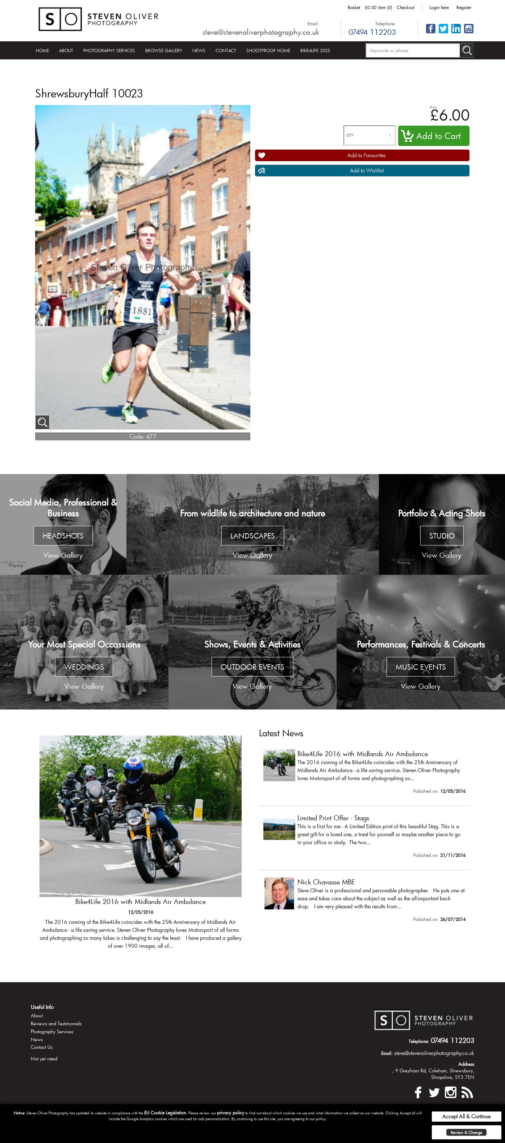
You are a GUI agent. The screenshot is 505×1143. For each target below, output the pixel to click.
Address (466, 1064)
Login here (439, 7)
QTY (350, 135)
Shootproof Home (268, 50)
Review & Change (466, 1132)
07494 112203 (372, 32)
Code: (137, 436)
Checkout (405, 7)
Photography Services (109, 50)
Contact (226, 50)
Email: (313, 23)
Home (42, 50)
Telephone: (385, 23)
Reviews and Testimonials (56, 1023)
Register (463, 7)
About (66, 50)
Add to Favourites (366, 155)
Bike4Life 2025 (315, 50)
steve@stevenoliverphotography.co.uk (261, 32)
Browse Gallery (163, 50)
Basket (354, 7)
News (198, 50)
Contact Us (42, 1047)
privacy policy (230, 1112)
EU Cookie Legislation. (165, 1112)
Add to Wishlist (367, 170)
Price (433, 107)
